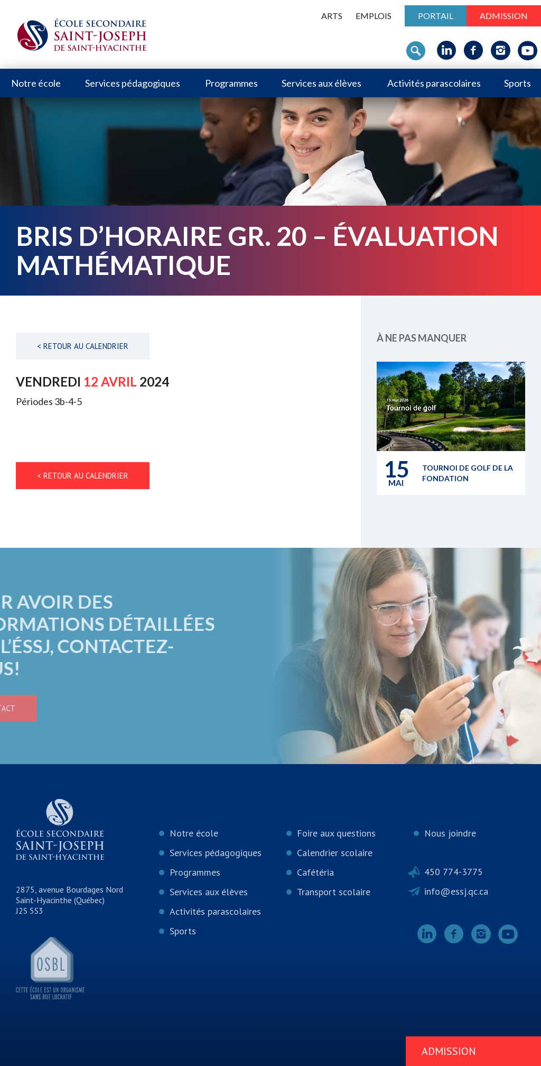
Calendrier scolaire (334, 853)
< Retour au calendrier (82, 346)
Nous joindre (450, 833)
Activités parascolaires (434, 83)
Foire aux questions (336, 833)
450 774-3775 (453, 872)
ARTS (331, 16)
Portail (435, 16)
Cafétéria (315, 872)
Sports (517, 83)
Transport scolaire (333, 892)
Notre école (36, 83)
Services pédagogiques (132, 83)
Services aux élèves (321, 83)
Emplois (373, 16)
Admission (504, 16)
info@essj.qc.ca (456, 891)
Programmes (231, 83)
